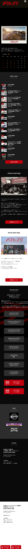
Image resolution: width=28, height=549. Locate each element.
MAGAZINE (14, 356)
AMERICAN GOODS (14, 339)
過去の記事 (14, 162)
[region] (14, 14)
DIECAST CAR (14, 314)
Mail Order (15, 382)
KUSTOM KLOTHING (14, 330)
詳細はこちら (14, 222)
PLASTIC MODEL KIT (14, 322)
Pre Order (15, 391)
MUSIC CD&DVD (14, 364)
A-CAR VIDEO (14, 373)
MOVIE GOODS (14, 347)
